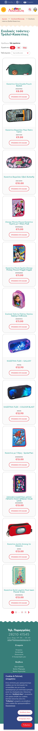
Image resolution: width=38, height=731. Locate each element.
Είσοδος (9, 2)
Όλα (24, 48)
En (18, 2)
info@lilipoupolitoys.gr (19, 640)
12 (12, 48)
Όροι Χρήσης (19, 666)
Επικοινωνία (19, 654)
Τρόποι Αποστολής (19, 671)
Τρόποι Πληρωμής (19, 669)
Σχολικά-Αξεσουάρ (17, 19)
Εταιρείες (28, 2)
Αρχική (4, 19)
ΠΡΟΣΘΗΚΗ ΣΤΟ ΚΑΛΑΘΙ (19, 97)
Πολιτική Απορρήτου (19, 676)
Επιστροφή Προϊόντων (19, 673)
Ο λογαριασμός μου (19, 657)
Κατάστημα (19, 652)
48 (19, 48)
